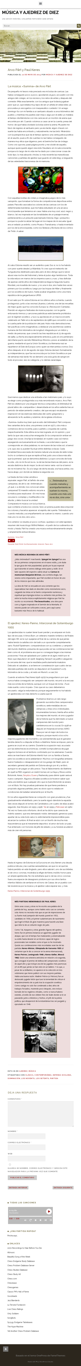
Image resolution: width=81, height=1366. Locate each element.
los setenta (42, 1078)
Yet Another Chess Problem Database (23, 1331)
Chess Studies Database (17, 1270)
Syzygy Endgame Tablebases (19, 1322)
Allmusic (11, 1252)
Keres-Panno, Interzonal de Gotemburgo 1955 (29, 891)
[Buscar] (79, 26)
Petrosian (60, 807)
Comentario (15, 1099)
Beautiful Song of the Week (18, 1257)
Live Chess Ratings (15, 1309)
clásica (29, 1075)
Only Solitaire (13, 1314)
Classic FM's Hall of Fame (18, 1292)
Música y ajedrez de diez (59, 75)
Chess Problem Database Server (20, 1265)
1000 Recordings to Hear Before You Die (24, 1248)
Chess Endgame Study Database (21, 1261)
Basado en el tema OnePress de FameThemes (40, 1355)
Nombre (13, 1131)
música (32, 1071)
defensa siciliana (62, 1075)
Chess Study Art (14, 1274)
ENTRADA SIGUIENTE (63, 1188)
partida (54, 1078)
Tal (44, 807)
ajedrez (23, 1071)
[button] (40, 3)
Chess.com (12, 1279)
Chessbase (12, 1283)
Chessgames (12, 1287)
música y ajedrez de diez (30, 12)
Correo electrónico (19, 1142)
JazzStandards (13, 1300)
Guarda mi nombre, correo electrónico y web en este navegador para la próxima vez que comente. (38, 1170)
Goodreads (12, 1296)
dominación (14, 1078)
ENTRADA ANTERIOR (18, 1188)
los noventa (28, 1078)
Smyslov (27, 775)
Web (10, 1154)
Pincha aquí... (12, 1236)
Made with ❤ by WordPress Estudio (40, 1362)
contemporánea (43, 1075)
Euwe (34, 775)
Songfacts (11, 1318)
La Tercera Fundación (16, 1305)
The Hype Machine (15, 1327)
